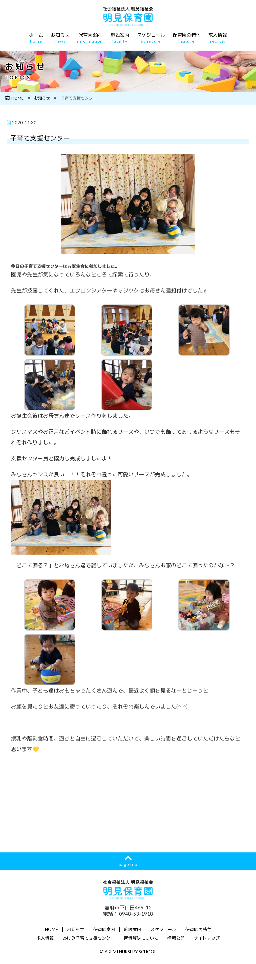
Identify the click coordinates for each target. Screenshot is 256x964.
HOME (14, 98)
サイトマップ (207, 938)
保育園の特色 (187, 38)
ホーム (36, 38)
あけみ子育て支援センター (89, 938)
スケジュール (151, 38)
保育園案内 (90, 38)
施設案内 (120, 38)
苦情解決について (141, 938)
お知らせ (60, 38)
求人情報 (217, 38)
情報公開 (176, 938)
